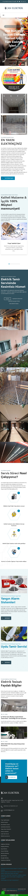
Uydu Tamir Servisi (14, 646)
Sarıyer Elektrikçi (4, 851)
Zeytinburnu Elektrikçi (5, 860)
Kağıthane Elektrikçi (5, 844)
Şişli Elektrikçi (4, 855)
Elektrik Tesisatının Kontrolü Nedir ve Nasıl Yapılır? (12, 871)
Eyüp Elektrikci (4, 848)
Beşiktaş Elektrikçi (5, 846)
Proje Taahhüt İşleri (5, 820)
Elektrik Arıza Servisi (5, 836)
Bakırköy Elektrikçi (5, 853)
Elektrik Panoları (4, 822)
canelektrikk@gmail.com (9, 810)
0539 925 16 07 (7, 806)
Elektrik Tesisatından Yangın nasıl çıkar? (9, 873)
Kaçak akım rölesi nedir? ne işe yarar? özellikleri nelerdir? (13, 875)
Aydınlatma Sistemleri (5, 827)
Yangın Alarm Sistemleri (10, 600)
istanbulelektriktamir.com (12, 889)
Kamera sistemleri (5, 831)
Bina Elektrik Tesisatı (5, 824)
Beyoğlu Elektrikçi (5, 858)
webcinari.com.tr (21, 890)
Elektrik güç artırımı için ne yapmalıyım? (10, 880)
